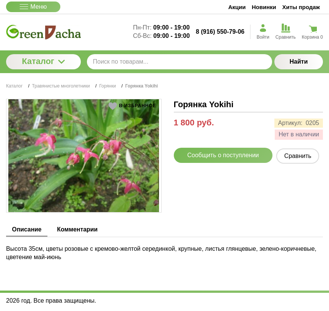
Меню (33, 6)
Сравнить (297, 156)
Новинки (264, 7)
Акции (237, 7)
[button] (132, 106)
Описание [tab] (27, 229)
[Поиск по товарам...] (179, 61)
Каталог (43, 61)
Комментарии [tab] (78, 229)
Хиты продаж (301, 7)
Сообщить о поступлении (223, 155)
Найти (299, 61)
